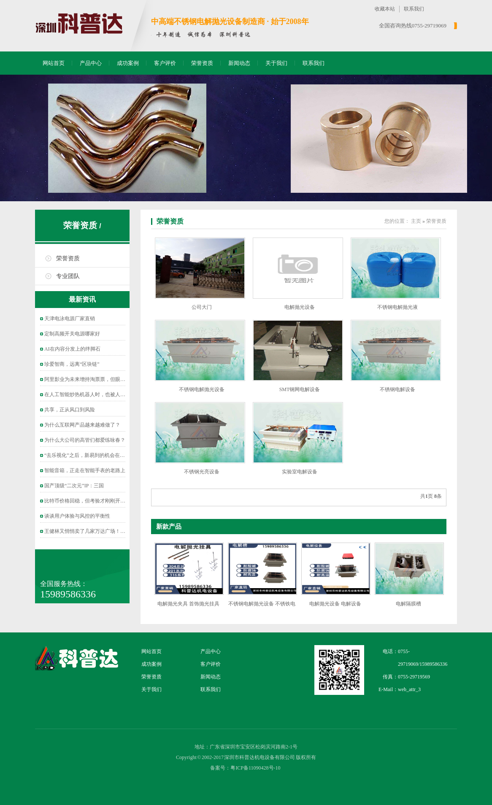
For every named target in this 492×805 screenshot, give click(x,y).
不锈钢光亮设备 (201, 472)
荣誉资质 (202, 63)
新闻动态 (239, 63)
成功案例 (128, 63)
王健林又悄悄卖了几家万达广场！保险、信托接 (97, 531)
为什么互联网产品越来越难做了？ (82, 425)
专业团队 (68, 276)
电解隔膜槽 (408, 604)
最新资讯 (82, 299)
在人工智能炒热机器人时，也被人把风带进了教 (97, 394)
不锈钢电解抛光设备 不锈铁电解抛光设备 (261, 607)
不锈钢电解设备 (397, 389)
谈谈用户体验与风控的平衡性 (77, 516)
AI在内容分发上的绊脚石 (72, 349)
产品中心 (91, 63)
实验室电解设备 (299, 472)
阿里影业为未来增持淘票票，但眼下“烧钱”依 (94, 379)
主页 (416, 221)
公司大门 (202, 307)
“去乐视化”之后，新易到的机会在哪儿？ (89, 455)
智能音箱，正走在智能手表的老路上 (84, 470)
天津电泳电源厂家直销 (69, 318)
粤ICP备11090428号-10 (255, 768)
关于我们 (276, 63)
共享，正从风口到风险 (69, 410)
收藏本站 (385, 9)
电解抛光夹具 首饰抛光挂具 (188, 604)
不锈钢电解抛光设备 (201, 389)
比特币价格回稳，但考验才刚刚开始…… (89, 501)
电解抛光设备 (299, 307)
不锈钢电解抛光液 (397, 307)
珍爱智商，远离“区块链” (72, 364)
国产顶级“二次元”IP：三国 (74, 486)
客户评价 (165, 63)
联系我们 (414, 9)
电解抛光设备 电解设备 (335, 604)
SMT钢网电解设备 (299, 389)
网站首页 (54, 63)
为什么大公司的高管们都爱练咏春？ (84, 440)
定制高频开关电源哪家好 (72, 334)
